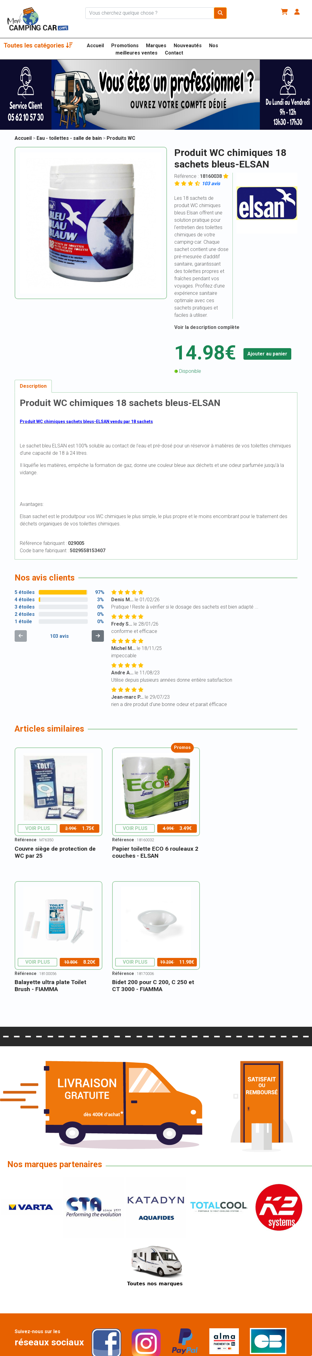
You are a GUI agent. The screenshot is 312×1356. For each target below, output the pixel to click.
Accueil (95, 45)
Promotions (125, 45)
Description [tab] (33, 386)
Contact (174, 53)
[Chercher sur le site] (149, 13)
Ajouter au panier (267, 354)
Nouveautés (188, 45)
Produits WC (121, 138)
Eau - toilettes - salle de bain (70, 138)
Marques (156, 45)
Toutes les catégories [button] (38, 45)
